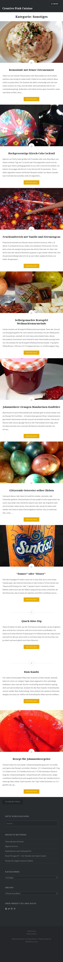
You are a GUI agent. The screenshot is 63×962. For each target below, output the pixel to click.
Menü (55, 4)
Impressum (31, 931)
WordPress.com (31, 942)
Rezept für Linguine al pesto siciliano (19, 861)
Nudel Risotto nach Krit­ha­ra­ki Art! (18, 851)
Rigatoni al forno (11, 846)
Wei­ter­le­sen (31, 99)
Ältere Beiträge (12, 802)
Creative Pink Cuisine (17, 8)
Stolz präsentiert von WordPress (24, 939)
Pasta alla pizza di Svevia (14, 842)
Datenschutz (31, 934)
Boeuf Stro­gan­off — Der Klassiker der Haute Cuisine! (25, 856)
